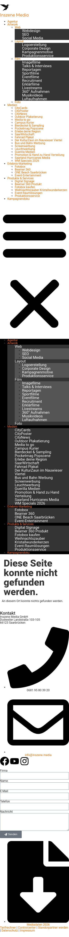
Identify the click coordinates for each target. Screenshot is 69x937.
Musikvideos (32, 95)
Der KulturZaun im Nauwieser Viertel (38, 140)
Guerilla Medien (25, 152)
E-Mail (4, 791)
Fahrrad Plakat (24, 137)
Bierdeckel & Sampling (29, 125)
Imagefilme (31, 62)
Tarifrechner (8, 927)
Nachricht (6, 811)
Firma (4, 770)
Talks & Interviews (37, 66)
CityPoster (21, 111)
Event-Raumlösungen (28, 193)
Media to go (22, 119)
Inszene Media (14, 15)
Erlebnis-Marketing (19, 163)
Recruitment (32, 80)
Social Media (32, 38)
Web (17, 27)
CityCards (21, 108)
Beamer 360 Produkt (28, 184)
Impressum (27, 930)
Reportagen (31, 69)
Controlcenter (27, 927)
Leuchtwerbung (25, 149)
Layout (19, 41)
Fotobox (20, 166)
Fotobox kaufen (25, 187)
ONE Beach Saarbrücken (31, 172)
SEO (25, 34)
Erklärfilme (31, 84)
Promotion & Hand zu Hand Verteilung (39, 155)
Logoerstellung (34, 44)
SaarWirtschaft (24, 134)
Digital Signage (24, 181)
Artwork (12, 24)
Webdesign (31, 31)
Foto (18, 102)
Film (17, 59)
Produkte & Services (20, 178)
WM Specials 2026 (27, 160)
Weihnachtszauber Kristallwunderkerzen (41, 190)
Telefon (5, 801)
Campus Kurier (24, 122)
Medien (12, 105)
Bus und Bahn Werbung (30, 143)
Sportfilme (30, 73)
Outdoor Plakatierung (29, 116)
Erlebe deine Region (27, 131)
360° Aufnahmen (35, 91)
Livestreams (32, 88)
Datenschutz (9, 930)
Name (4, 780)
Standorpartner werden (53, 927)
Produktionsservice (38, 55)
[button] (34, 269)
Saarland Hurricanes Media (32, 158)
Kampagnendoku (18, 199)
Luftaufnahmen (34, 99)
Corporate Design (36, 48)
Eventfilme (30, 77)
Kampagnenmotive (37, 52)
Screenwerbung (25, 146)
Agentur (12, 21)
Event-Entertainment (28, 175)
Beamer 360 (23, 169)
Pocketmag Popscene (29, 128)
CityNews (21, 114)
